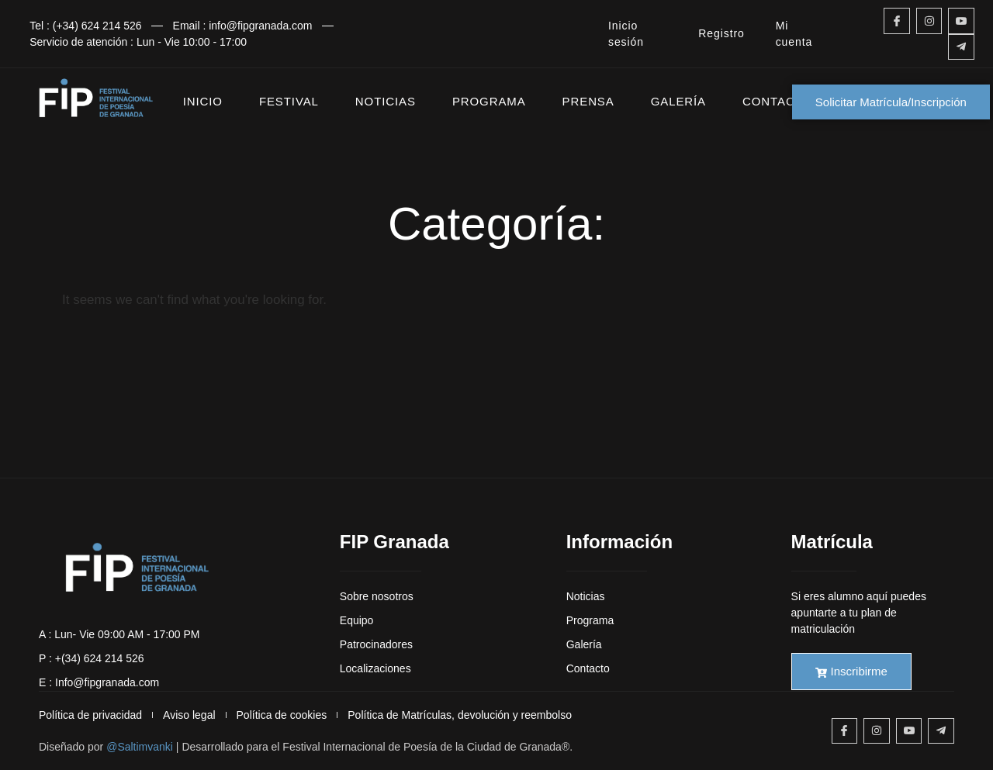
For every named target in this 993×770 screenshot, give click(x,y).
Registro (721, 33)
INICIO (203, 101)
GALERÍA (678, 101)
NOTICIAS (385, 101)
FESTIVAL (289, 101)
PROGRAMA (489, 101)
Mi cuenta (794, 33)
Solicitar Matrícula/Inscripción (891, 102)
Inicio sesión (626, 33)
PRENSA (588, 101)
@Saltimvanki (139, 747)
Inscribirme (851, 671)
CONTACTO (777, 101)
